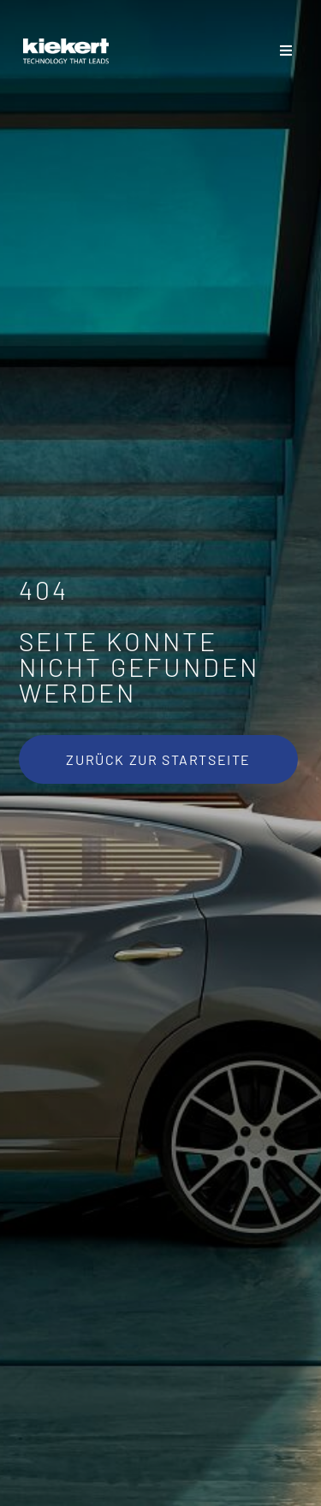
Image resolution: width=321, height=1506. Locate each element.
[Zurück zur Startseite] (158, 759)
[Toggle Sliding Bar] (286, 51)
